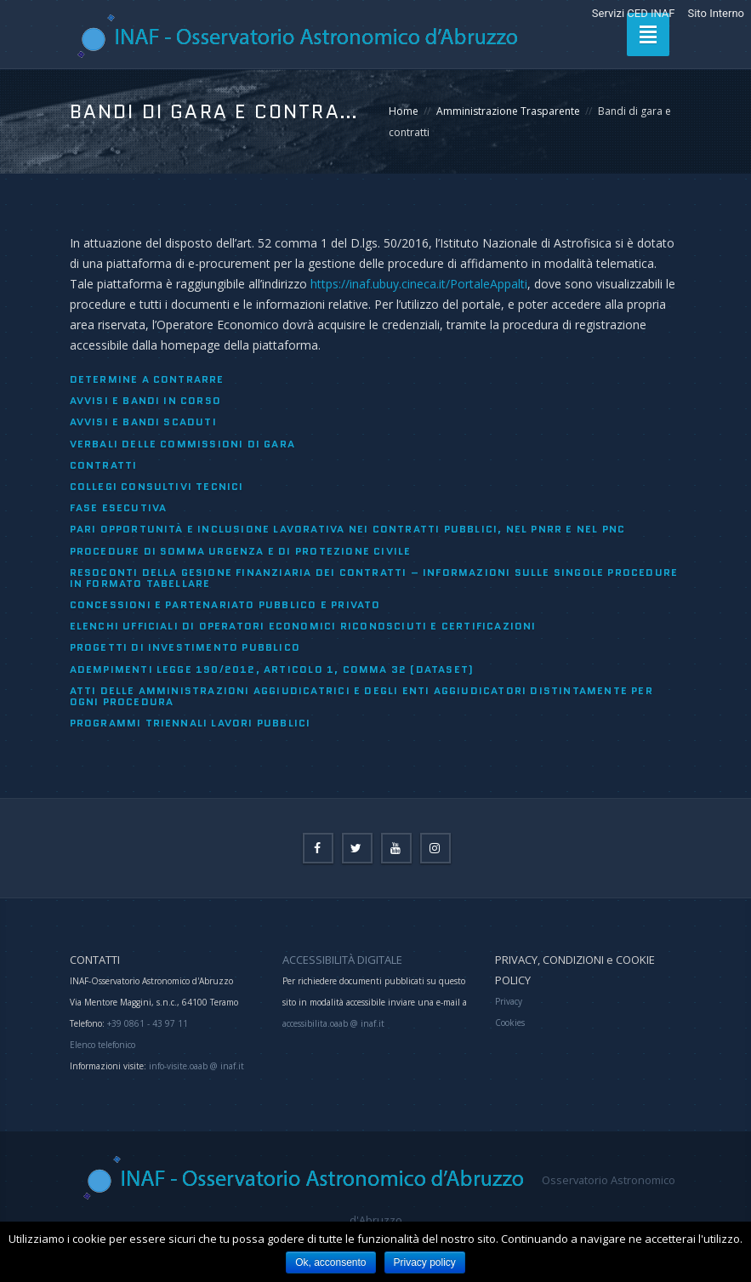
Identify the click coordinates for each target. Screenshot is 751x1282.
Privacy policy (425, 1262)
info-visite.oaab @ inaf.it (196, 1066)
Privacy (508, 1001)
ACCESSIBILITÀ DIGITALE (342, 959)
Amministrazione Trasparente (508, 111)
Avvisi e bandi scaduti (143, 421)
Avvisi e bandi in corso (146, 400)
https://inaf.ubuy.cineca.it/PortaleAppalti (418, 284)
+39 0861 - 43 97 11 (146, 1023)
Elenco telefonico (102, 1045)
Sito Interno (715, 13)
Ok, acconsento (330, 1262)
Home (403, 111)
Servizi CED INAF (633, 13)
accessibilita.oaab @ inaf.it (333, 1023)
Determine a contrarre (147, 379)
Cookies (510, 1022)
